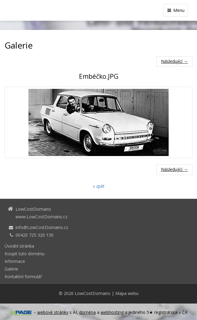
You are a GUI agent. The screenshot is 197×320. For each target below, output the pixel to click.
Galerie (11, 269)
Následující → (174, 61)
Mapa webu (126, 293)
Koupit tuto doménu (25, 253)
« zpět (99, 186)
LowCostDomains (92, 293)
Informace (15, 261)
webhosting (112, 312)
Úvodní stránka (19, 246)
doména (87, 312)
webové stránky (52, 312)
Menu (175, 10)
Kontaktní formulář (23, 276)
